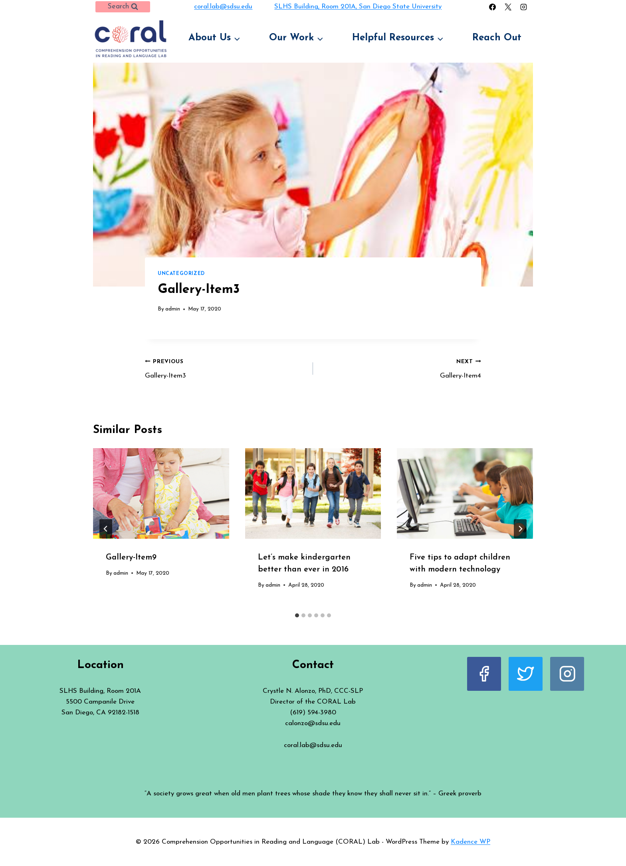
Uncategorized (181, 273)
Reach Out (496, 38)
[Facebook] (492, 7)
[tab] (297, 615)
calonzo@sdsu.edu (313, 723)
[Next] (520, 528)
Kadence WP (470, 841)
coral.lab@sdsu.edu (223, 6)
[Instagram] (524, 7)
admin (172, 309)
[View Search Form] (122, 7)
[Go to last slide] (105, 528)
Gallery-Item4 (400, 367)
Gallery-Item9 (131, 558)
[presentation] (161, 493)
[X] (508, 7)
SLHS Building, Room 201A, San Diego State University (358, 6)
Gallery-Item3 (225, 367)
